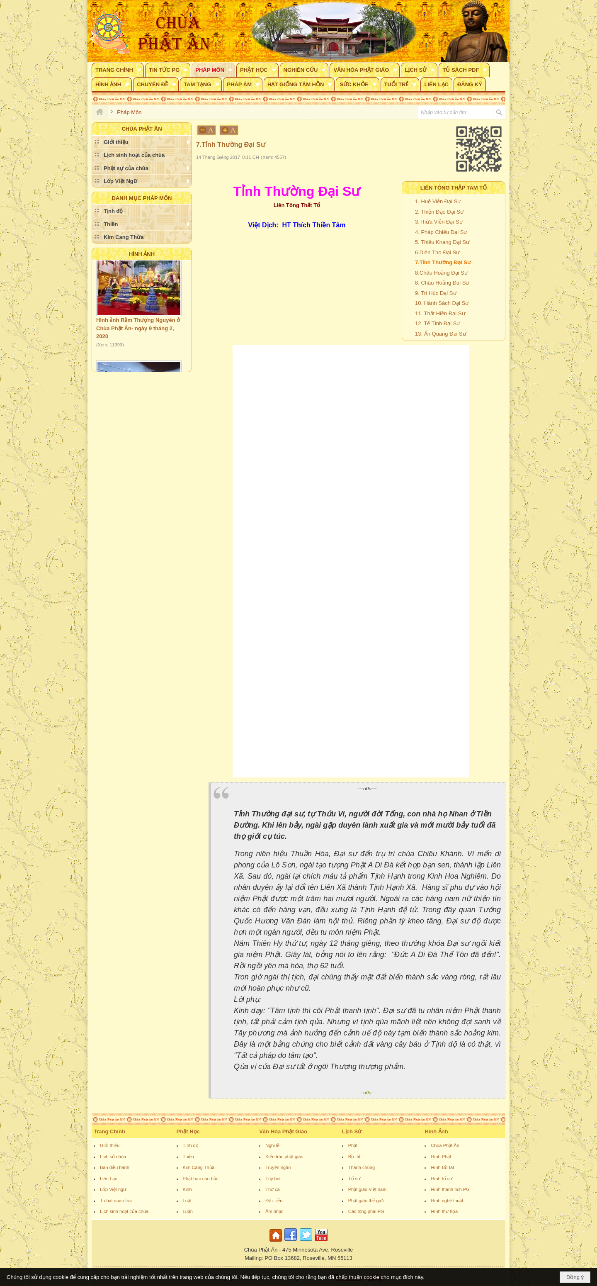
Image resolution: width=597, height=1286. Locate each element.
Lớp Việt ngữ (113, 1189)
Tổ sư (354, 1178)
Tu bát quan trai (116, 1200)
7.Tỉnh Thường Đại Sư (443, 262)
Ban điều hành (114, 1167)
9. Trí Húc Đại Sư (436, 293)
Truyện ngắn (278, 1167)
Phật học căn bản (200, 1178)
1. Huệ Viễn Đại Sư (438, 201)
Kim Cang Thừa (199, 1167)
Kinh (187, 1189)
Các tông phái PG (366, 1211)
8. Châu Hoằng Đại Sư (442, 283)
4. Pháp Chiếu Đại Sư (441, 232)
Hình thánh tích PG (450, 1189)
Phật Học (188, 1131)
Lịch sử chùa (113, 1156)
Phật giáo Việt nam (367, 1189)
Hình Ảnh (142, 254)
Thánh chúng (361, 1167)
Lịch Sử (352, 1131)
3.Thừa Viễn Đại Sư (439, 222)
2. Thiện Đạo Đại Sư (439, 212)
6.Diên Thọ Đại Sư (437, 252)
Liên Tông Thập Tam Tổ (453, 188)
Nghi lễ (272, 1145)
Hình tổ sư (441, 1178)
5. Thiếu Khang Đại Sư (442, 242)
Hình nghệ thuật (447, 1200)
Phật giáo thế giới (366, 1200)
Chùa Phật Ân (445, 1145)
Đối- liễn (273, 1200)
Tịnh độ (191, 1145)
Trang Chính (109, 1131)
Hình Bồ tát (442, 1167)
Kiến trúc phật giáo (284, 1156)
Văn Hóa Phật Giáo (283, 1131)
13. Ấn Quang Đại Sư (440, 334)
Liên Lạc (108, 1178)
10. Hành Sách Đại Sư (442, 303)
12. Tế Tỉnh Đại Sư (437, 323)
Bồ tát (354, 1156)
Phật (353, 1145)
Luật (187, 1200)
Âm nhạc (274, 1211)
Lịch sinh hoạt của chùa (124, 1211)
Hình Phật (441, 1156)
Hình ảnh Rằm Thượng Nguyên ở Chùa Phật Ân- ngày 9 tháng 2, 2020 (138, 331)
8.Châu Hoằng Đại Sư (441, 273)
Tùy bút (273, 1178)
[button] (118, 70)
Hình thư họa (444, 1211)
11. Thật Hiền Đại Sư (440, 313)
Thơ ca (272, 1189)
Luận (188, 1211)
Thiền (188, 1156)
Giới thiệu (109, 1145)
